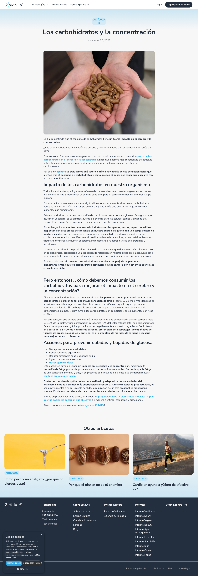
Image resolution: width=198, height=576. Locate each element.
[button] (24, 569)
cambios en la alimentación (59, 376)
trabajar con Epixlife (92, 405)
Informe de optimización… (50, 513)
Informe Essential (145, 537)
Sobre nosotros (81, 511)
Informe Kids (142, 546)
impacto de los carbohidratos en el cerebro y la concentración (97, 158)
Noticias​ (77, 524)
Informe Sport (142, 516)
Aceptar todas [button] (14, 563)
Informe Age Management (142, 531)
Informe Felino (143, 555)
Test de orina (49, 519)
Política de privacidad (136, 568)
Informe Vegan (143, 520)
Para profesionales (114, 511)
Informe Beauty (143, 524)
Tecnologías (40, 4)
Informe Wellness (145, 511)
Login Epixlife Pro (176, 504)
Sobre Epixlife (79, 4)
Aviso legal (184, 568)
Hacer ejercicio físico (61, 362)
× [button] (41, 535)
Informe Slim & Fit (145, 541)
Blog (76, 529)
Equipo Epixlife (81, 516)
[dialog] (23, 552)
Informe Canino (143, 550)
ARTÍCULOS (12, 473)
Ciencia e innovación (84, 520)
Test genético (49, 523)
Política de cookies (163, 568)
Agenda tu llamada (115, 516)
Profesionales (59, 4)
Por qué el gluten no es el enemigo (95, 484)
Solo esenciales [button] (32, 563)
